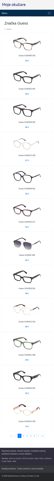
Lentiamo (47, 458)
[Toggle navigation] (49, 13)
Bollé (9, 461)
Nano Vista (39, 458)
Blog (24, 476)
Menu (4, 13)
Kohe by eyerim (15, 458)
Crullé (4, 461)
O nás (36, 476)
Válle (14, 461)
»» (42, 436)
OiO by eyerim (28, 458)
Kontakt (30, 476)
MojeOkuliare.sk (14, 476)
